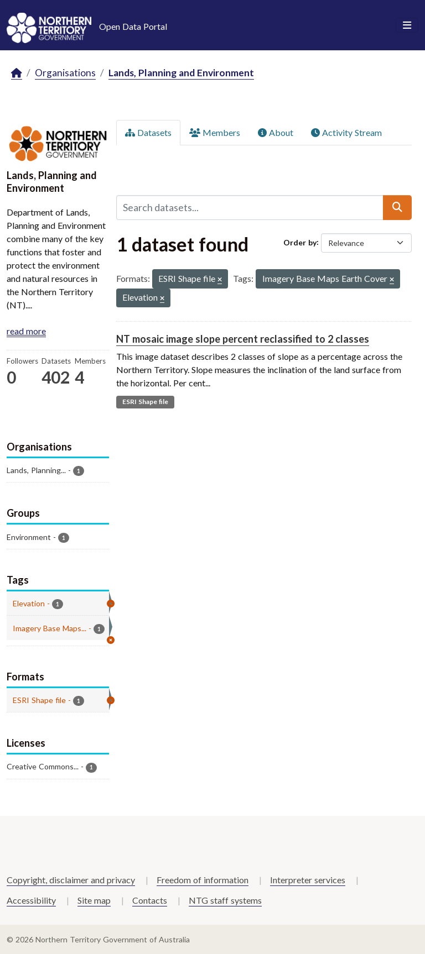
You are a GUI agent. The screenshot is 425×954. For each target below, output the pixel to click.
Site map (94, 900)
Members (214, 132)
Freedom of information (202, 879)
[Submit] (397, 207)
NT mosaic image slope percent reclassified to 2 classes (242, 339)
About (275, 132)
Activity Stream (346, 132)
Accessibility (31, 900)
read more (26, 331)
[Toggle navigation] (407, 25)
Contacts (149, 900)
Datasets (148, 132)
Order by (300, 242)
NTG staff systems (225, 900)
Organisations (65, 72)
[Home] (16, 73)
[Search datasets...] (249, 207)
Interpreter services (307, 879)
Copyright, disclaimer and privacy (71, 879)
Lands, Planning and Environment (181, 72)
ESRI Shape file (145, 401)
